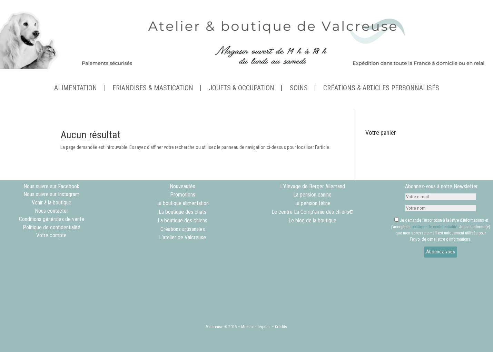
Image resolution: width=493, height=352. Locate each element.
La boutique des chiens (182, 220)
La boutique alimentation (182, 203)
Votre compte (51, 235)
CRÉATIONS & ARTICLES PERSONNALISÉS (381, 89)
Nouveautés (182, 186)
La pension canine (312, 194)
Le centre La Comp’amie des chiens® (313, 212)
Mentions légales (255, 326)
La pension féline (312, 203)
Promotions (182, 194)
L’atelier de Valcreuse (182, 237)
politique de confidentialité (434, 226)
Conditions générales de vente (51, 219)
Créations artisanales (182, 229)
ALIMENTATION (75, 89)
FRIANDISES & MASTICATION (152, 89)
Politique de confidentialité (51, 227)
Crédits (281, 326)
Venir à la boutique (51, 202)
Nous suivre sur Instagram (51, 194)
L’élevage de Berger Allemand (312, 186)
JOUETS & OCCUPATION (241, 89)
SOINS (299, 89)
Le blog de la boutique (312, 220)
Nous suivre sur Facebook (51, 186)
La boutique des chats (182, 212)
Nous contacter (51, 211)
